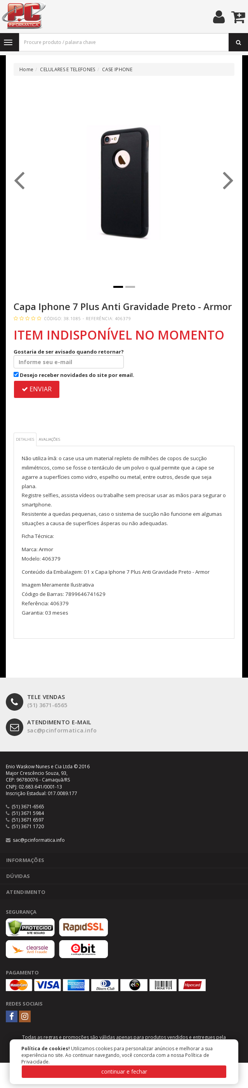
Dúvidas (18, 876)
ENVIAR (37, 389)
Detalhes (25, 439)
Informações (25, 860)
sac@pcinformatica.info (51, 726)
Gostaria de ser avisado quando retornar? (69, 358)
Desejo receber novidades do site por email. (74, 374)
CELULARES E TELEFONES (67, 69)
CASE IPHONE (117, 69)
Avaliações (49, 439)
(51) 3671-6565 (36, 701)
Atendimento (25, 892)
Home (26, 69)
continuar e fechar (124, 1071)
